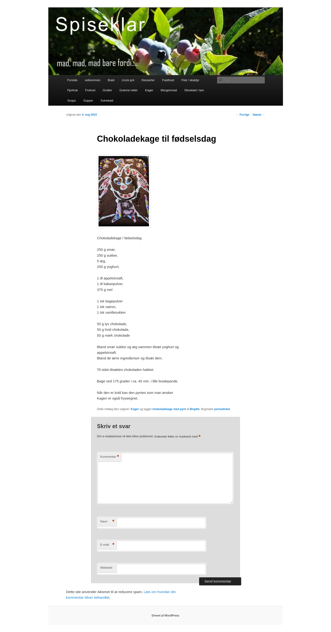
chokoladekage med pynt (169, 409)
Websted (106, 567)
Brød (111, 80)
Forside (72, 80)
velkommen (92, 80)
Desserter (148, 80)
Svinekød (106, 100)
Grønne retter (128, 90)
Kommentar (109, 456)
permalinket (222, 409)
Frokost (90, 90)
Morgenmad (169, 90)
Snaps (71, 100)
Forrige (242, 114)
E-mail (107, 544)
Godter (107, 90)
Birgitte (195, 409)
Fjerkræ (72, 90)
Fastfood (168, 80)
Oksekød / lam (194, 90)
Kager (149, 90)
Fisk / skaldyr (190, 80)
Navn (107, 521)
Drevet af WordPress (165, 615)
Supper (88, 100)
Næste (259, 114)
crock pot (128, 80)
